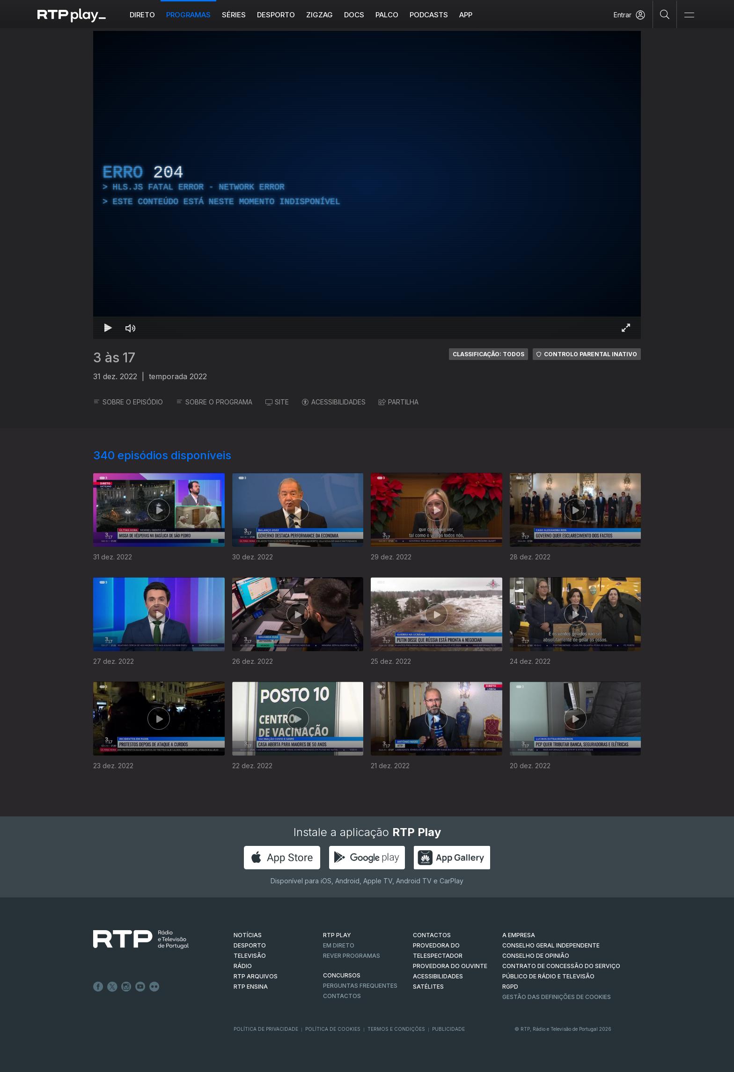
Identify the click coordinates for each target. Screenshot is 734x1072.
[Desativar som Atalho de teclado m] (130, 327)
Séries (234, 14)
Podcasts (429, 14)
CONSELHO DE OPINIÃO (535, 955)
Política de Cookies (332, 1029)
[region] (367, 185)
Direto (142, 14)
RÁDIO (243, 965)
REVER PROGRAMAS (351, 955)
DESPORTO (250, 945)
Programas (188, 14)
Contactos (342, 995)
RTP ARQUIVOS (256, 976)
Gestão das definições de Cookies (556, 996)
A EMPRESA (518, 935)
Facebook (98, 987)
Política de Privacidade (266, 1029)
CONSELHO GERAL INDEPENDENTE (551, 945)
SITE (277, 402)
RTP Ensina (251, 986)
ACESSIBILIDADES (334, 402)
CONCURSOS (341, 975)
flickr (154, 987)
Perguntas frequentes (360, 985)
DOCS (354, 14)
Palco (386, 14)
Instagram (126, 987)
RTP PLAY (337, 935)
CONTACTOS (432, 935)
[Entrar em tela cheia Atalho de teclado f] (626, 327)
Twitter (112, 987)
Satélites (428, 986)
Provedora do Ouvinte (450, 965)
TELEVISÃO (250, 955)
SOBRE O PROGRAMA (214, 402)
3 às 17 (114, 358)
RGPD (510, 986)
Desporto (276, 14)
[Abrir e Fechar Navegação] (689, 15)
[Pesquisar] (665, 14)
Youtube (140, 987)
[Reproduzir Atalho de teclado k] (108, 327)
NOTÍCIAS (248, 935)
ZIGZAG (319, 14)
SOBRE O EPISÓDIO (128, 402)
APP (465, 14)
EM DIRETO (338, 945)
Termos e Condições (396, 1029)
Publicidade (448, 1029)
